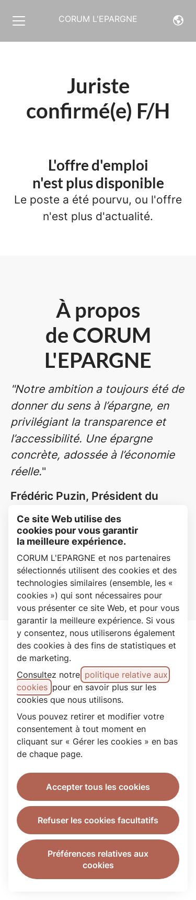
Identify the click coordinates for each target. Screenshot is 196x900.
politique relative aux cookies (92, 680)
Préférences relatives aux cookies (98, 859)
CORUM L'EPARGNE (98, 19)
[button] (178, 20)
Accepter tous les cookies (98, 787)
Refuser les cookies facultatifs (98, 820)
